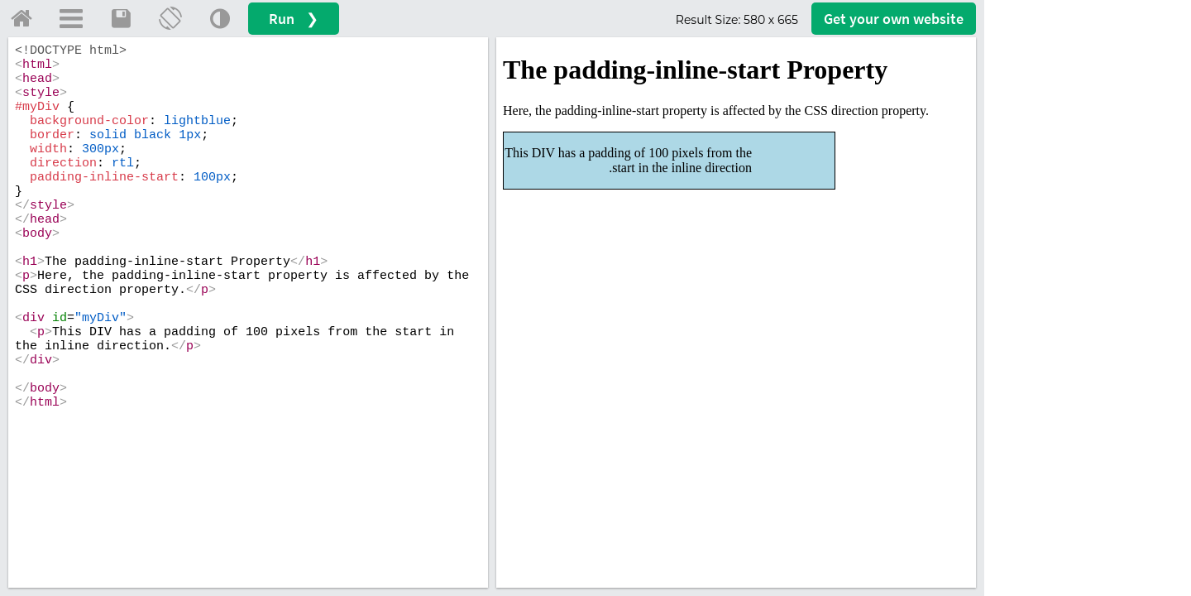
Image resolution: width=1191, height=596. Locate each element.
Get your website (894, 18)
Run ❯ (293, 18)
